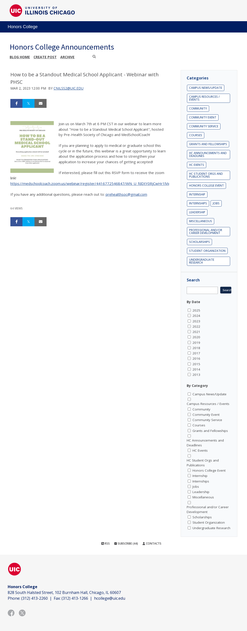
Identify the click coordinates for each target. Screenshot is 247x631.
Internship (197, 194)
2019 (196, 342)
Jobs (216, 203)
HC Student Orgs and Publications (206, 175)
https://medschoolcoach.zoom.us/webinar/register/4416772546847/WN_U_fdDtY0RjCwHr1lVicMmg (94, 183)
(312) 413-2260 (34, 598)
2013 (196, 374)
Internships (198, 203)
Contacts (152, 543)
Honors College (23, 26)
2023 (196, 321)
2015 (196, 364)
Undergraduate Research (201, 261)
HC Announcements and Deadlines (208, 154)
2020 (196, 337)
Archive (67, 57)
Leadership (197, 212)
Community (198, 108)
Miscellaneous (200, 221)
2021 (196, 332)
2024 (196, 315)
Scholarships (199, 242)
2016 (196, 358)
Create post (45, 57)
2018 (196, 348)
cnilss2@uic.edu (68, 88)
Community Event (202, 117)
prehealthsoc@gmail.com (126, 194)
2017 (196, 353)
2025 (196, 310)
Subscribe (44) (126, 543)
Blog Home (20, 57)
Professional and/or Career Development (205, 231)
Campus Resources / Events (204, 98)
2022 (196, 326)
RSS (105, 543)
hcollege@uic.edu (109, 598)
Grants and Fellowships (208, 144)
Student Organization (207, 251)
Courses (195, 135)
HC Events (196, 165)
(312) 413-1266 (75, 598)
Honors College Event (206, 185)
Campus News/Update (205, 88)
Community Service (203, 126)
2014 (196, 369)
